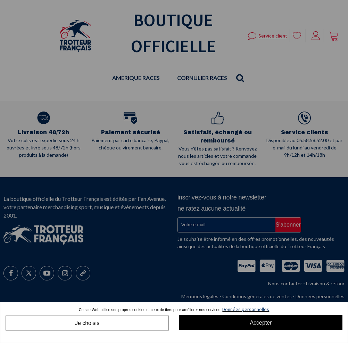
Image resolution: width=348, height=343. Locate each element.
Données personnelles (245, 309)
